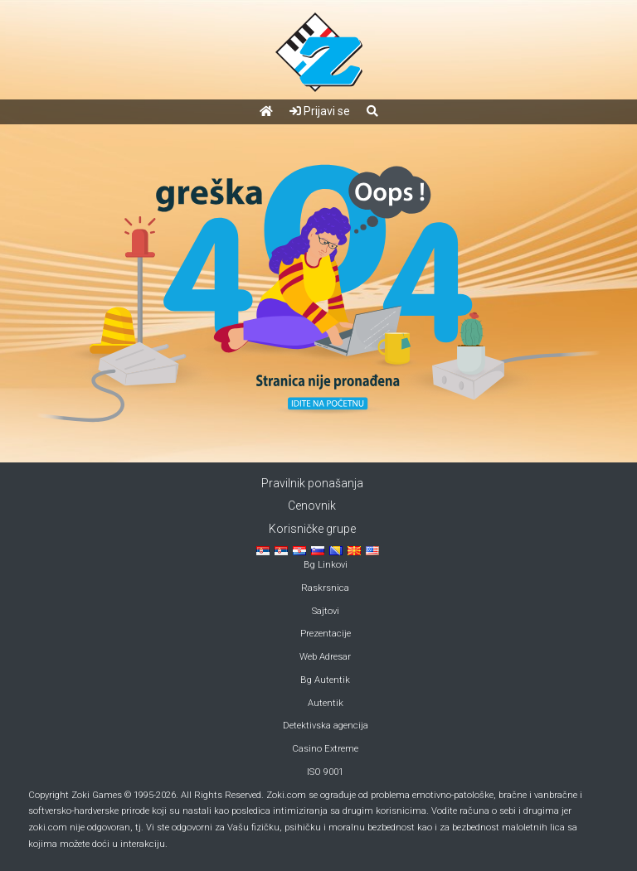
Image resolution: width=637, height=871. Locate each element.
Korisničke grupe (312, 528)
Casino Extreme (325, 748)
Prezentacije (325, 633)
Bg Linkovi (326, 564)
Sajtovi (325, 611)
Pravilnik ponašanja (312, 483)
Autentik (325, 703)
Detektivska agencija (325, 725)
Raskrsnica (325, 588)
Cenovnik (312, 505)
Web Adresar (325, 656)
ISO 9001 (325, 772)
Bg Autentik (325, 680)
